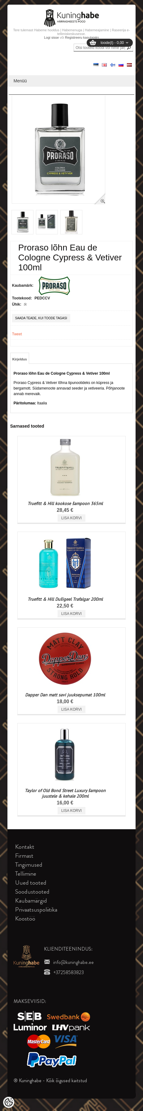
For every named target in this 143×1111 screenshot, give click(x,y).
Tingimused (28, 864)
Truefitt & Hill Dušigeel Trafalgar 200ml (65, 599)
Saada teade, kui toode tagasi (41, 318)
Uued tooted (30, 882)
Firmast (24, 855)
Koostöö (25, 918)
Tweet (17, 334)
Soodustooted (32, 891)
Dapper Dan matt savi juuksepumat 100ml (65, 695)
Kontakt (24, 846)
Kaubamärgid (31, 900)
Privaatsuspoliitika (36, 909)
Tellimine (25, 873)
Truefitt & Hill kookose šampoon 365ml (65, 503)
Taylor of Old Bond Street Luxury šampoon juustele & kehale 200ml (65, 793)
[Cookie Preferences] (8, 1102)
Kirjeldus (19, 359)
